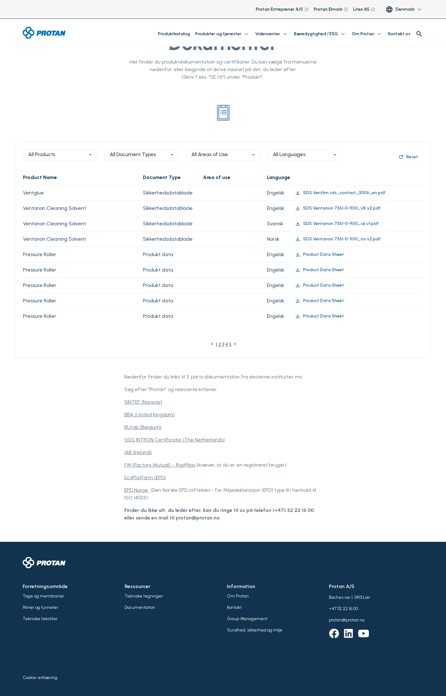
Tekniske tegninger (144, 596)
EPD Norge (136, 490)
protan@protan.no (346, 620)
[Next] (235, 345)
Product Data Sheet (319, 254)
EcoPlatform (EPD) (145, 477)
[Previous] (212, 345)
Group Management (247, 618)
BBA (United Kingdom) (149, 415)
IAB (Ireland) (138, 452)
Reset (408, 157)
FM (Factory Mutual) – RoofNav (159, 465)
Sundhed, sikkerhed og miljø (254, 630)
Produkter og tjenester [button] (222, 34)
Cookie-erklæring (40, 677)
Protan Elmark (331, 9)
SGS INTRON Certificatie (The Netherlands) (174, 440)
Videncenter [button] (272, 34)
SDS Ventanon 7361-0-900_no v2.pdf (338, 239)
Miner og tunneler (40, 607)
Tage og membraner (43, 596)
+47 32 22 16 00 (343, 608)
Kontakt (234, 607)
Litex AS (364, 9)
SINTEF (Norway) (143, 402)
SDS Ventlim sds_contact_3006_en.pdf (340, 193)
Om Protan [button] (367, 34)
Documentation (140, 607)
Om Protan (238, 596)
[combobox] (60, 154)
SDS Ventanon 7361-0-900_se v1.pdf (337, 224)
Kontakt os (399, 33)
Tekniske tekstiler (40, 618)
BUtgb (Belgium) (142, 427)
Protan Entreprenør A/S (282, 9)
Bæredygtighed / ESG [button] (320, 34)
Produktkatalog (174, 33)
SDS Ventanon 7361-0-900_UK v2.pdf (338, 208)
